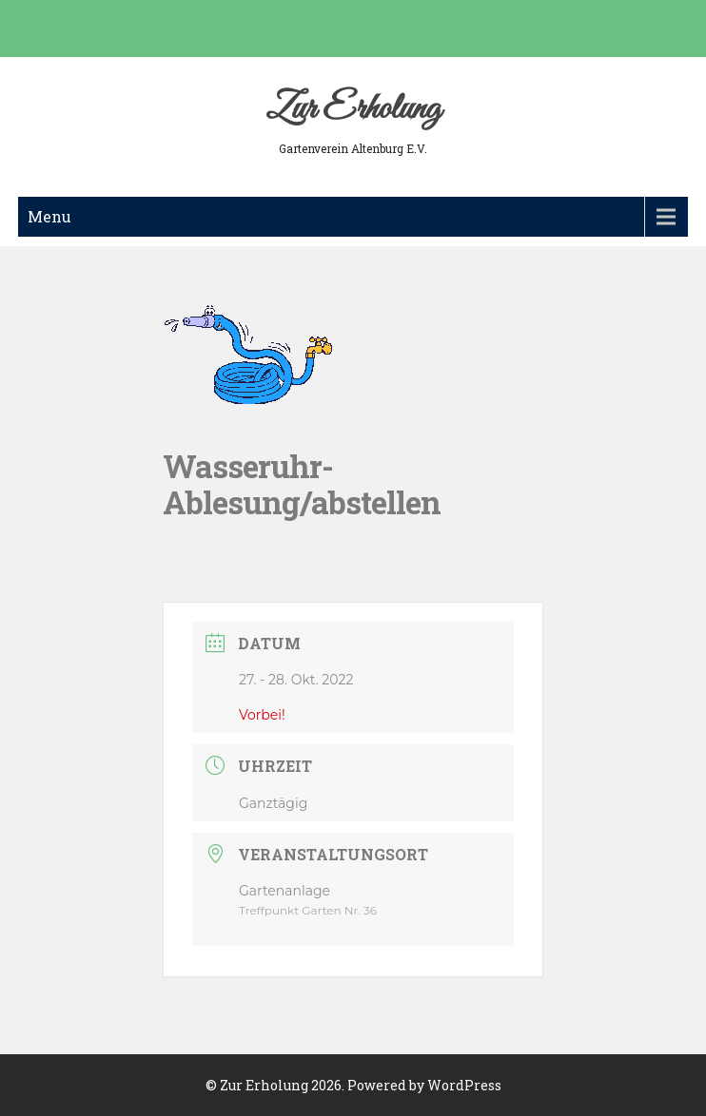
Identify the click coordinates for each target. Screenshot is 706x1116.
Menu (49, 216)
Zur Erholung (353, 109)
